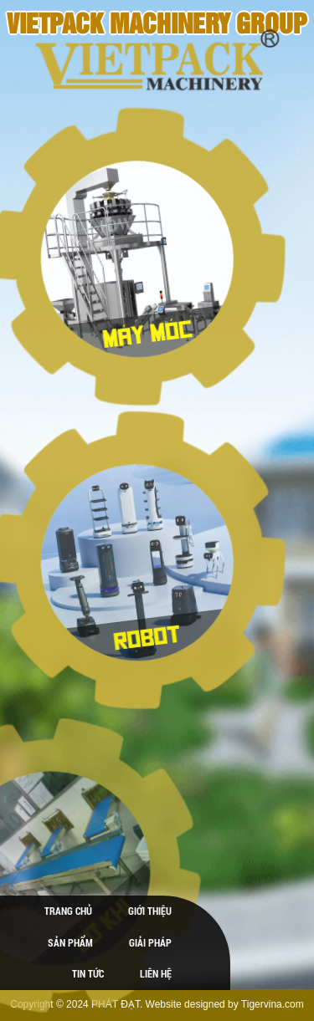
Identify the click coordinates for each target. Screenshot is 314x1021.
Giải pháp (150, 942)
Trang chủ (68, 910)
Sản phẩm (70, 942)
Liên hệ (156, 973)
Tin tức (88, 973)
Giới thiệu (150, 910)
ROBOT (140, 634)
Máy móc (140, 330)
